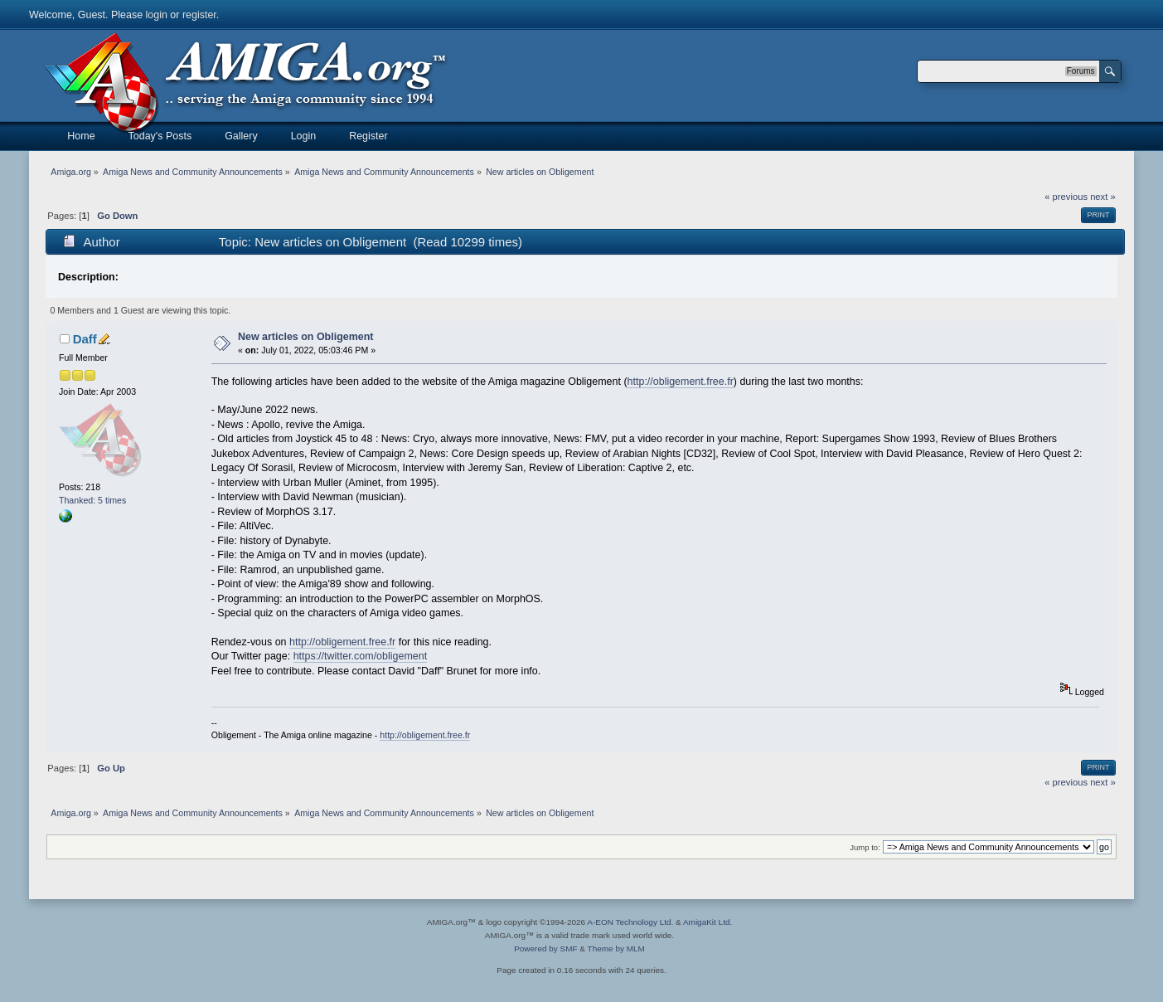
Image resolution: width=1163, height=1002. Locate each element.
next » (1103, 197)
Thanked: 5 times (92, 500)
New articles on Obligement (306, 337)
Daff (85, 339)
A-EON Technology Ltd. (630, 922)
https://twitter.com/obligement (360, 656)
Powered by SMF (545, 948)
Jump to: (865, 847)
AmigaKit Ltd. (707, 922)
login (156, 15)
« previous (1066, 197)
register (199, 15)
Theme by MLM (616, 948)
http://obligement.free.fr (681, 381)
